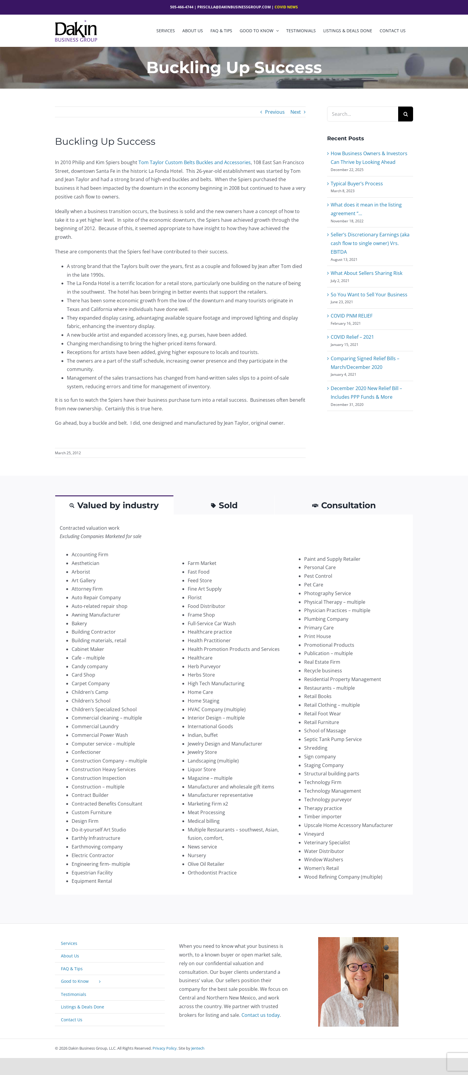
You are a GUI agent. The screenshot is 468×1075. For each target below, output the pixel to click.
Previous (275, 112)
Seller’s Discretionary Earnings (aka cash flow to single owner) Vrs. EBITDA (370, 243)
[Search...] (362, 114)
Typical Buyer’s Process (357, 183)
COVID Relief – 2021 (352, 337)
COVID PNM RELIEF (351, 315)
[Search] (405, 114)
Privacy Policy (165, 1048)
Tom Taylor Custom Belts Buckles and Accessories (194, 162)
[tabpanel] (234, 705)
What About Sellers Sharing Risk (366, 273)
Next (295, 112)
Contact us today (260, 1015)
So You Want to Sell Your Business (369, 294)
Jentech (197, 1048)
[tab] (114, 504)
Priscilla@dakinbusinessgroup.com (234, 7)
